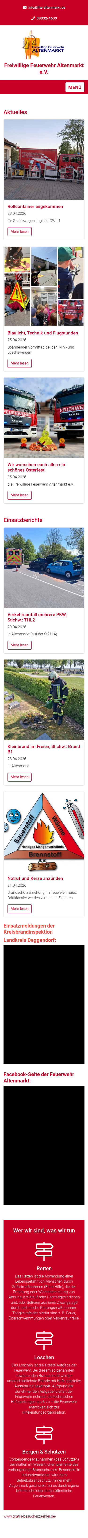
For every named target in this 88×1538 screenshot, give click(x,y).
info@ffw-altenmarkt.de (44, 7)
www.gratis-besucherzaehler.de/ (30, 1516)
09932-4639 (44, 18)
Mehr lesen (20, 231)
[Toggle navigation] (74, 87)
